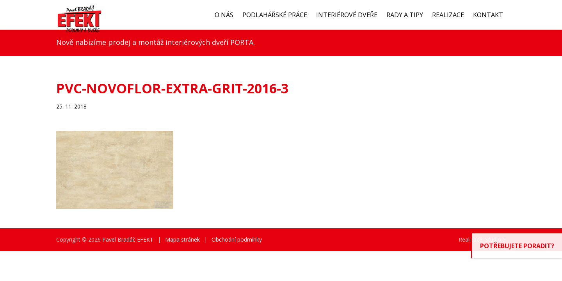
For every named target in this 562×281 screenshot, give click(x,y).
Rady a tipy (404, 15)
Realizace (448, 15)
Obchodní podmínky (237, 239)
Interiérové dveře (346, 15)
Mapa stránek (182, 239)
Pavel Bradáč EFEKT (127, 239)
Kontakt (488, 15)
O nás (224, 15)
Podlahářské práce (274, 15)
